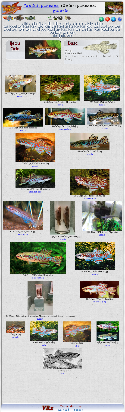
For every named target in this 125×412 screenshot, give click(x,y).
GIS (83, 26)
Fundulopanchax (41, 5)
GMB (117, 26)
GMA (110, 26)
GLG (89, 26)
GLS (96, 26)
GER (47, 26)
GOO (43, 29)
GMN (14, 29)
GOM (36, 29)
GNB (21, 29)
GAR (20, 26)
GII (71, 26)
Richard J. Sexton (71, 409)
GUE (97, 29)
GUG (105, 29)
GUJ (118, 29)
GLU (103, 26)
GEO (40, 26)
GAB (5, 26)
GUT (65, 32)
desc (56, 35)
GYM (72, 32)
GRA (58, 29)
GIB (67, 26)
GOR (51, 29)
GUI (111, 29)
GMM (7, 29)
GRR (90, 29)
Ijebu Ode (66, 35)
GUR (58, 32)
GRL (84, 29)
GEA (33, 26)
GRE (71, 29)
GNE (28, 29)
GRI (78, 29)
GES (54, 26)
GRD (64, 29)
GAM (13, 26)
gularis (60, 10)
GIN (77, 26)
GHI (60, 26)
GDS (26, 26)
